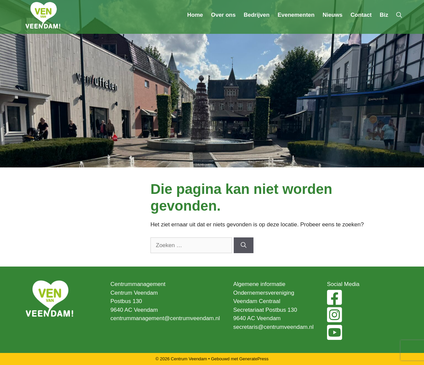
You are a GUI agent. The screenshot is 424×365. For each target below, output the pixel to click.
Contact (361, 15)
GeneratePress (254, 358)
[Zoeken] (243, 245)
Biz (384, 15)
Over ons (223, 15)
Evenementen (296, 15)
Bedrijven (257, 15)
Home (195, 15)
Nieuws (333, 15)
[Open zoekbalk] (399, 15)
